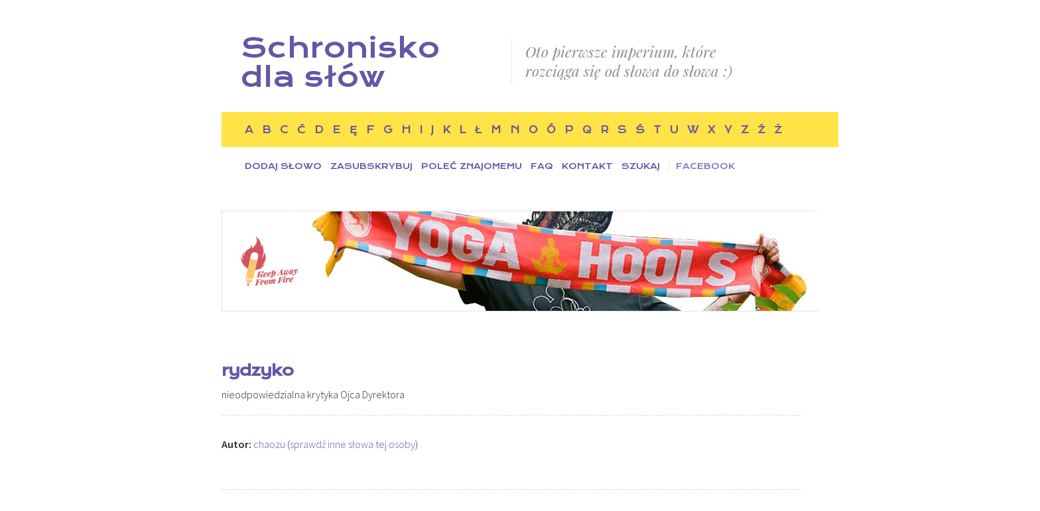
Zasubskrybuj (371, 166)
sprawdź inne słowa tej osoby (352, 444)
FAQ (542, 166)
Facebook (705, 166)
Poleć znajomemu (471, 166)
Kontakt (587, 166)
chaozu (269, 444)
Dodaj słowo (283, 166)
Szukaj (640, 166)
